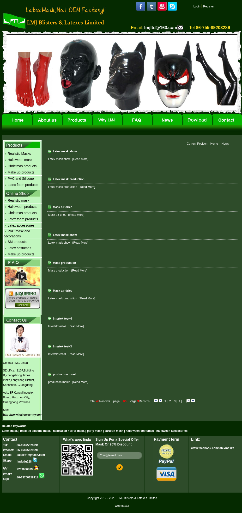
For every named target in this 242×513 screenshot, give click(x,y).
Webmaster (122, 505)
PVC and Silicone (21, 178)
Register (208, 6)
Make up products (21, 172)
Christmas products (22, 166)
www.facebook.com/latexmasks (212, 448)
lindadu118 (27, 461)
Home (214, 143)
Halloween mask (20, 160)
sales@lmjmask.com (31, 455)
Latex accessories (21, 225)
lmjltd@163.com (160, 27)
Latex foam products (23, 185)
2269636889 (28, 469)
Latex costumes (19, 248)
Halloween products (22, 207)
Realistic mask (18, 200)
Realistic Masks (19, 153)
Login (197, 6)
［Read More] (79, 159)
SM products (17, 242)
